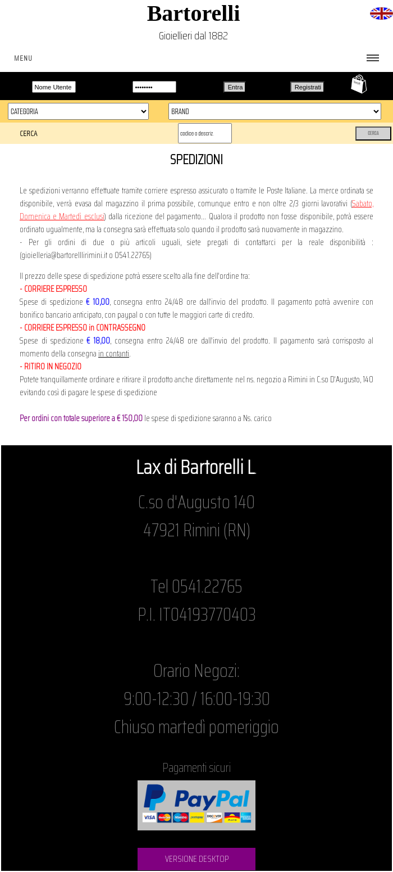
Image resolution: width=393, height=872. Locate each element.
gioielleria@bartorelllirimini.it (64, 255)
